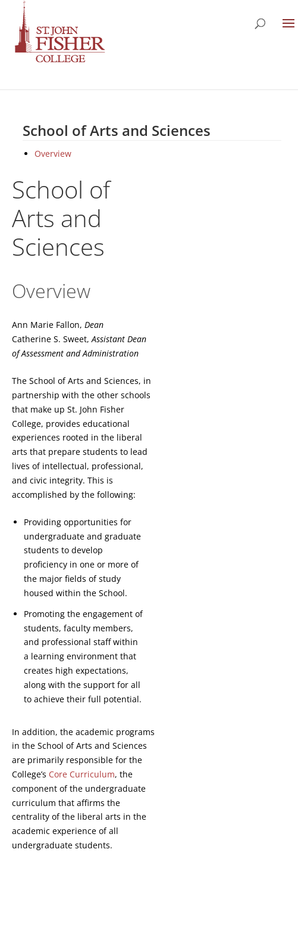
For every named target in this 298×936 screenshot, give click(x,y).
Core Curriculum (82, 774)
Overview (52, 153)
